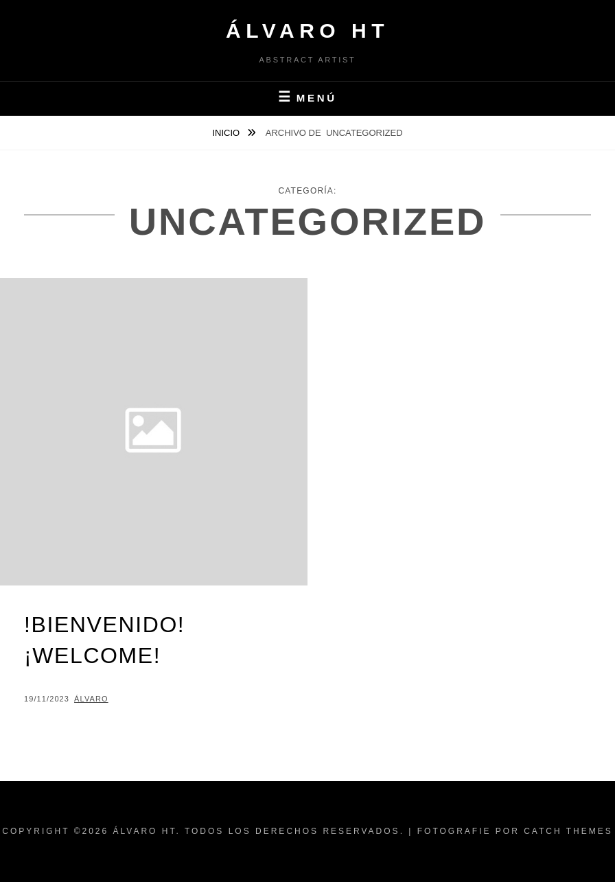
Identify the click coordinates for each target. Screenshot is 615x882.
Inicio (227, 133)
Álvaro (91, 699)
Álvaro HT (307, 30)
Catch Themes (568, 831)
